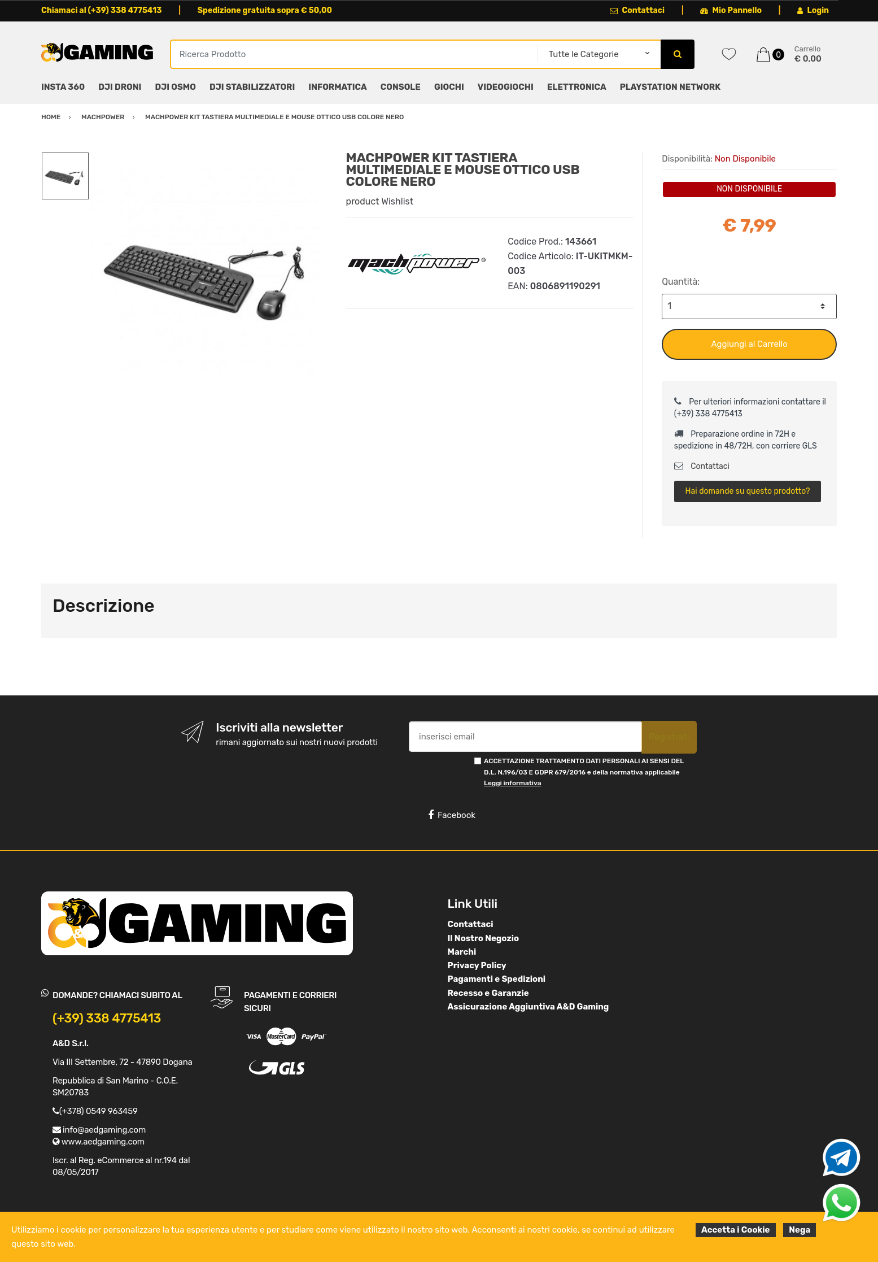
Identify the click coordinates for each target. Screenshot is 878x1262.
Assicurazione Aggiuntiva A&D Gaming (528, 1007)
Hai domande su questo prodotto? (747, 491)
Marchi (462, 952)
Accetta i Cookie (735, 1230)
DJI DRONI (119, 87)
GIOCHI (449, 87)
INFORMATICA (337, 87)
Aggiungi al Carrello (749, 344)
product (362, 201)
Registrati (669, 737)
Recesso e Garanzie (488, 993)
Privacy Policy (477, 965)
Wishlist (397, 201)
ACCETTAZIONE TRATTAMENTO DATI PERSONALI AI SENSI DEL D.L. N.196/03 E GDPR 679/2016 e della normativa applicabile (584, 772)
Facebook (451, 815)
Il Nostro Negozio (483, 938)
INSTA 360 (63, 87)
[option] (209, 272)
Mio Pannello (731, 10)
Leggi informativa (512, 783)
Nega (799, 1230)
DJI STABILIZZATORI (252, 87)
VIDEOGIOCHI (506, 87)
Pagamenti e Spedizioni (497, 979)
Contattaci (637, 10)
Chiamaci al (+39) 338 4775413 (101, 10)
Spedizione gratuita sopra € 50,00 (265, 10)
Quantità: (681, 281)
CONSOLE (401, 87)
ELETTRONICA (576, 87)
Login (813, 10)
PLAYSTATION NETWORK (670, 87)
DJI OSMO (175, 87)
